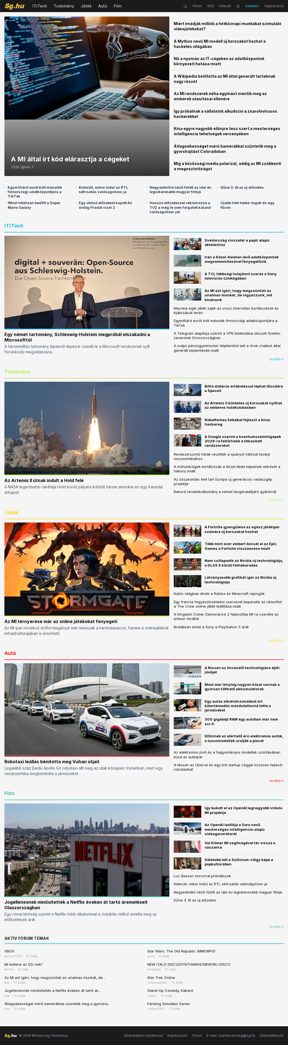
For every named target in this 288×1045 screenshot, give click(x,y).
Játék (86, 6)
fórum (197, 6)
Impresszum (177, 1035)
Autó (102, 6)
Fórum (197, 1035)
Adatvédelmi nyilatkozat (143, 1035)
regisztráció (274, 6)
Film (117, 6)
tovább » (276, 359)
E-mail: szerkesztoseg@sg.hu (231, 1035)
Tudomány (64, 6)
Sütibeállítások (272, 1035)
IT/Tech (39, 6)
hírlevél (225, 6)
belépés (252, 6)
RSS (210, 6)
